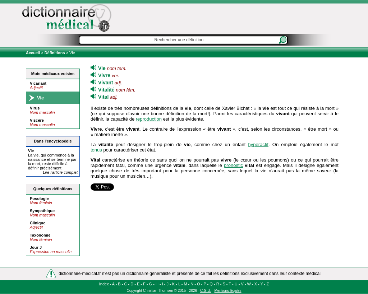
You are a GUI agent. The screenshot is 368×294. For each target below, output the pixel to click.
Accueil (33, 53)
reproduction (149, 119)
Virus (35, 108)
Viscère (37, 120)
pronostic (233, 165)
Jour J (36, 247)
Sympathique (42, 211)
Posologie (39, 198)
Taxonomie (40, 235)
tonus (96, 150)
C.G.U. (205, 291)
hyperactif (258, 144)
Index (104, 284)
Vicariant (38, 83)
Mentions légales (227, 291)
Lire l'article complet (60, 172)
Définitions (55, 53)
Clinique (37, 223)
